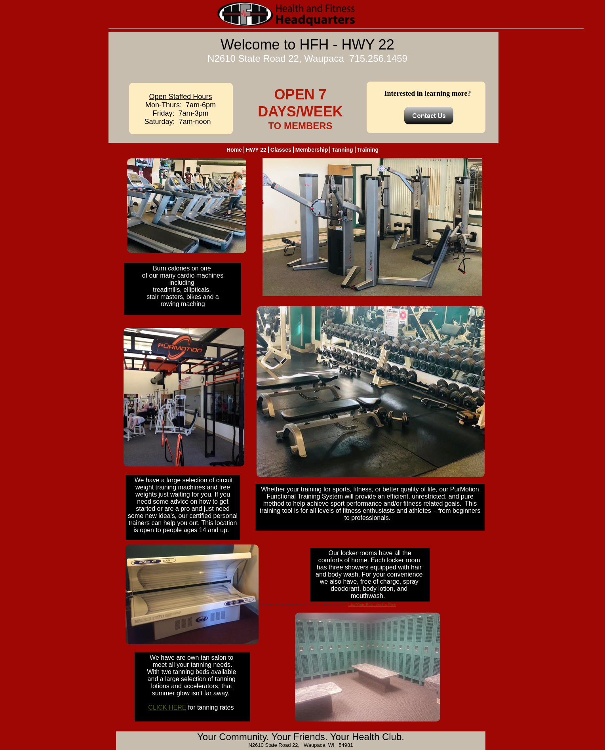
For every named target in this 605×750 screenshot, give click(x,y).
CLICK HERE (167, 707)
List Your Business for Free (372, 604)
